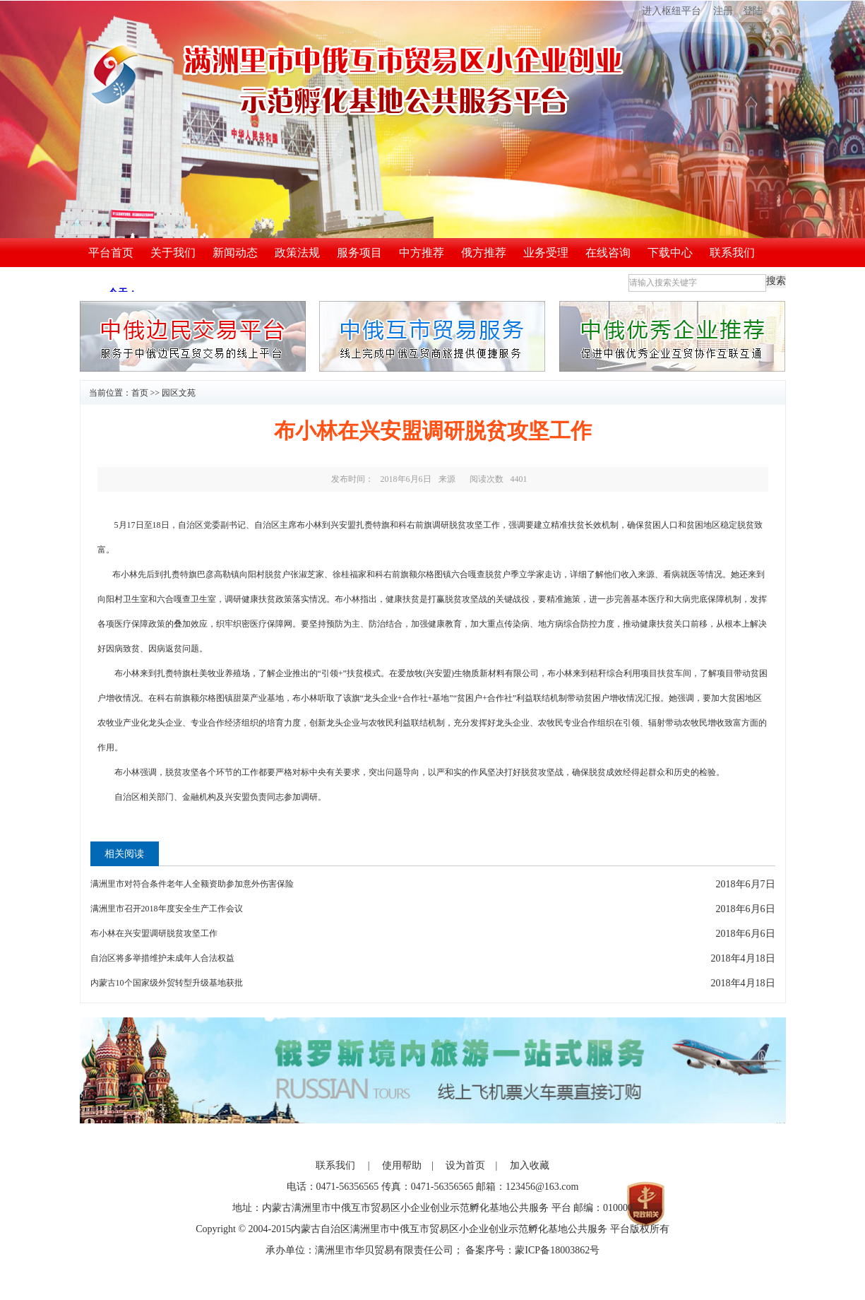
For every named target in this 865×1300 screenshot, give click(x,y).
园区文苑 (179, 393)
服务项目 (359, 253)
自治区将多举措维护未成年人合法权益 (162, 958)
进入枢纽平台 (661, 11)
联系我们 (732, 253)
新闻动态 (235, 253)
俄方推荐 (483, 253)
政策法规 (297, 253)
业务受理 (545, 253)
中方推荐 (421, 253)
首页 (139, 393)
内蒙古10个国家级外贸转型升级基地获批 (166, 983)
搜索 (776, 281)
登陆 (753, 11)
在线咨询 (608, 253)
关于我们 (173, 253)
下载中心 (670, 253)
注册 (723, 11)
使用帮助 (402, 1165)
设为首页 (465, 1165)
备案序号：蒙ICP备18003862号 (532, 1250)
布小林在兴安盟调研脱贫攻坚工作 (153, 933)
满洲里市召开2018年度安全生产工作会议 (166, 909)
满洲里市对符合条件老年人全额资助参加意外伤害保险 (192, 884)
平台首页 (110, 253)
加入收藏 (529, 1165)
